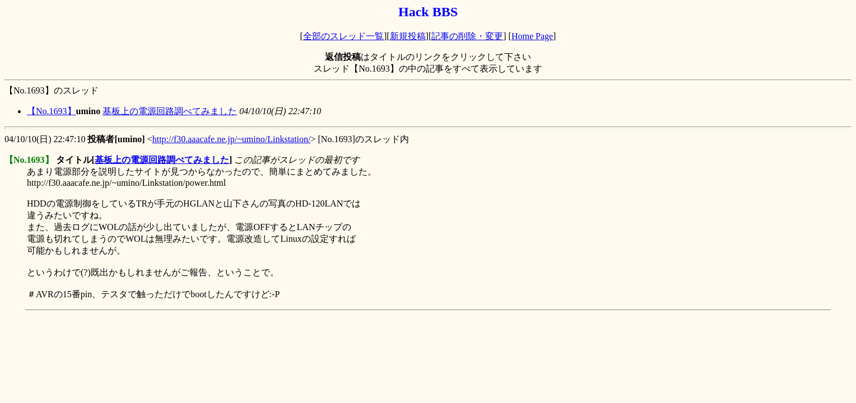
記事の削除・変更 (467, 36)
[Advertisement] (208, 340)
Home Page (532, 36)
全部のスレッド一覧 (343, 36)
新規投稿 (408, 36)
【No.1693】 (51, 111)
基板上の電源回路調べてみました (170, 111)
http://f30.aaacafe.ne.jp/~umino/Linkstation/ (231, 139)
